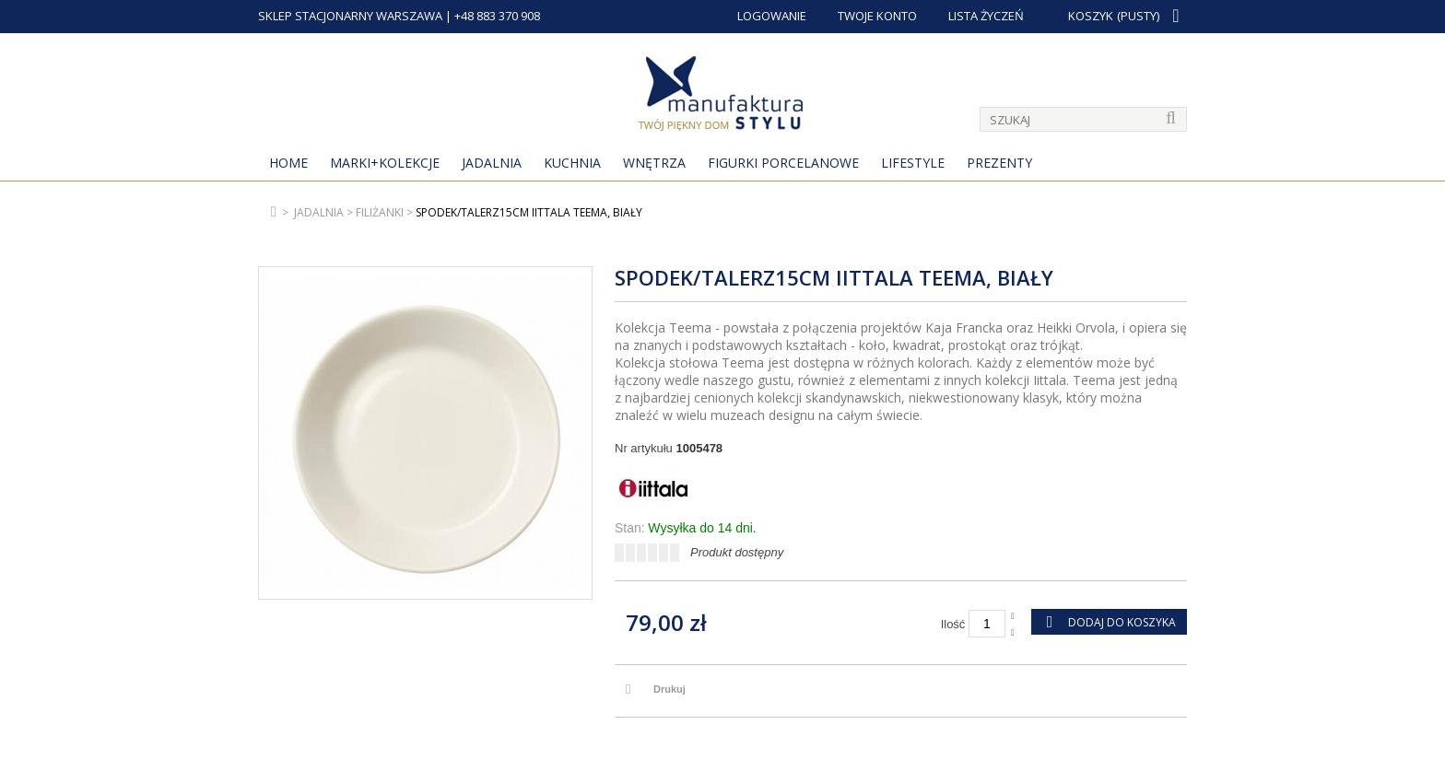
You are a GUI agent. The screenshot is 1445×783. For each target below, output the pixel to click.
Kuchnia (572, 162)
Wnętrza (654, 162)
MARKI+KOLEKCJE (385, 162)
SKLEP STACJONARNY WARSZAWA (350, 15)
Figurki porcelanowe (783, 162)
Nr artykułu (644, 448)
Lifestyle (913, 162)
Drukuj (669, 689)
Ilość (953, 624)
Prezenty (999, 162)
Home (288, 162)
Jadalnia (492, 162)
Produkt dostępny (736, 552)
